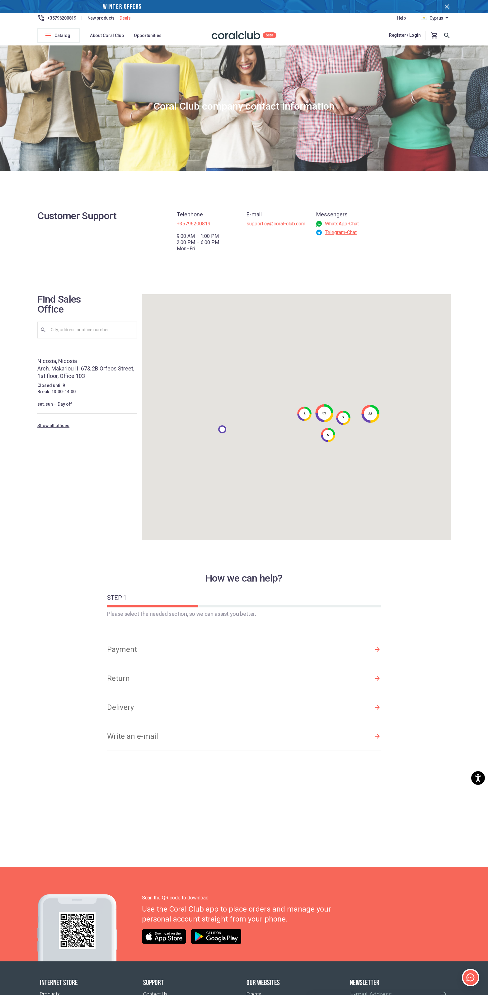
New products (101, 18)
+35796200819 (193, 227)
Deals (125, 18)
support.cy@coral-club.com (275, 227)
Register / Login (405, 35)
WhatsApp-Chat (342, 227)
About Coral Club (107, 35)
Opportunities (148, 35)
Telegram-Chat (341, 236)
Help (401, 18)
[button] (222, 433)
